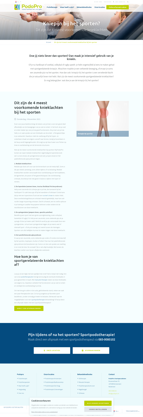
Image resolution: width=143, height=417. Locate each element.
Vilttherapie (82, 379)
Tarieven (107, 1)
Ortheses (81, 393)
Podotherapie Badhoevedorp (54, 382)
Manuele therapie (84, 382)
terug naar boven (132, 411)
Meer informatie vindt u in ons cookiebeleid (44, 412)
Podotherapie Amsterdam (53, 379)
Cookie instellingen (98, 409)
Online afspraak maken (117, 8)
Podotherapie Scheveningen (54, 390)
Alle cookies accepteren (98, 403)
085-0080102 (119, 2)
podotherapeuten (27, 277)
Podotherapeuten (24, 382)
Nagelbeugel (83, 390)
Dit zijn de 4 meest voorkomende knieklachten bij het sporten (75, 42)
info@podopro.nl (114, 394)
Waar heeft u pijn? (67, 8)
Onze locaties (99, 8)
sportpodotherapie (38, 300)
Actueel (48, 42)
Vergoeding (22, 390)
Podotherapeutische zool (87, 386)
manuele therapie (41, 280)
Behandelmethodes (84, 8)
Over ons (98, 1)
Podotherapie (52, 8)
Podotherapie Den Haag (52, 386)
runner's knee (48, 195)
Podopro (20, 374)
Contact (112, 374)
